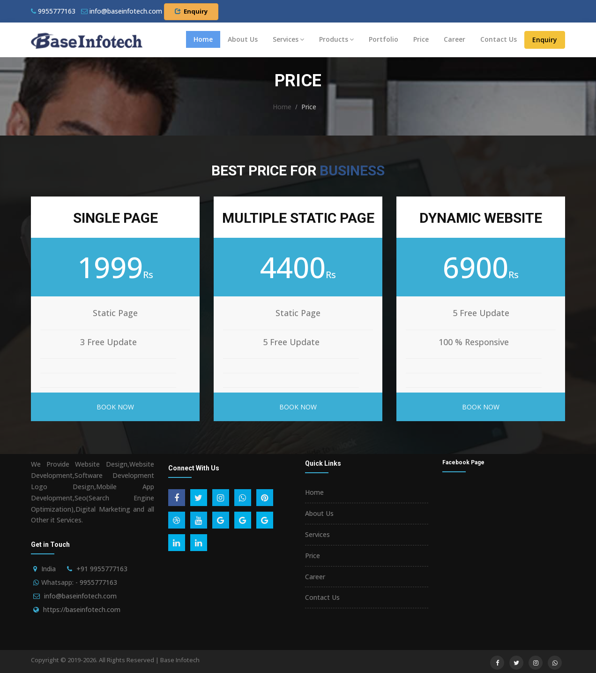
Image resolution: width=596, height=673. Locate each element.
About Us (243, 39)
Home (203, 39)
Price (421, 39)
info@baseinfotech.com (80, 595)
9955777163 (53, 11)
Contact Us (498, 39)
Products (336, 39)
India (48, 568)
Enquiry (191, 11)
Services (288, 39)
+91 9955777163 (101, 568)
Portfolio (383, 39)
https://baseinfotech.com (81, 609)
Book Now (115, 406)
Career (454, 39)
